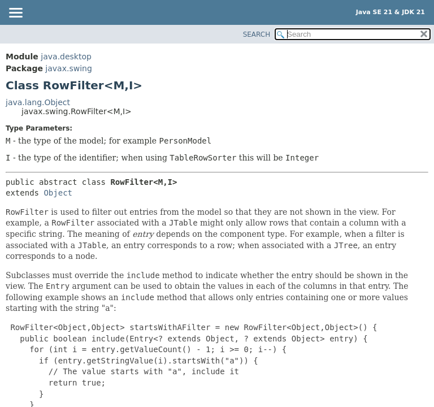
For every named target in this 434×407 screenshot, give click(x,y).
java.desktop (66, 56)
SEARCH (257, 34)
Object (58, 192)
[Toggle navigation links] (15, 13)
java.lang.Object (38, 102)
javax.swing (68, 68)
